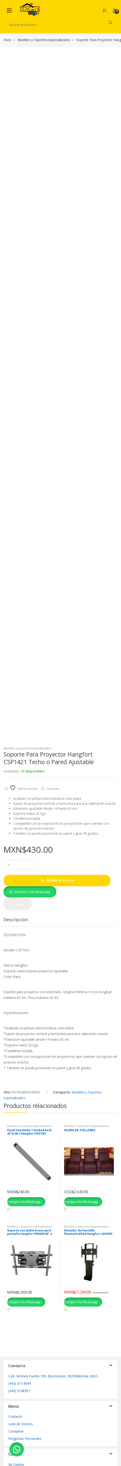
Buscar (110, 24)
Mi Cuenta (16, 1462)
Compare (52, 786)
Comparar (16, 1429)
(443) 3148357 (19, 1388)
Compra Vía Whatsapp (24, 1199)
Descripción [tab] (15, 917)
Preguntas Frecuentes (24, 1436)
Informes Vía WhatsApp (32, 889)
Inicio (7, 40)
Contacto (15, 1414)
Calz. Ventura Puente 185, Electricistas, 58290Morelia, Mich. (53, 1373)
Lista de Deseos (20, 1421)
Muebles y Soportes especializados (43, 40)
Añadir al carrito (60, 878)
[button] (30, 889)
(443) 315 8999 (19, 1381)
